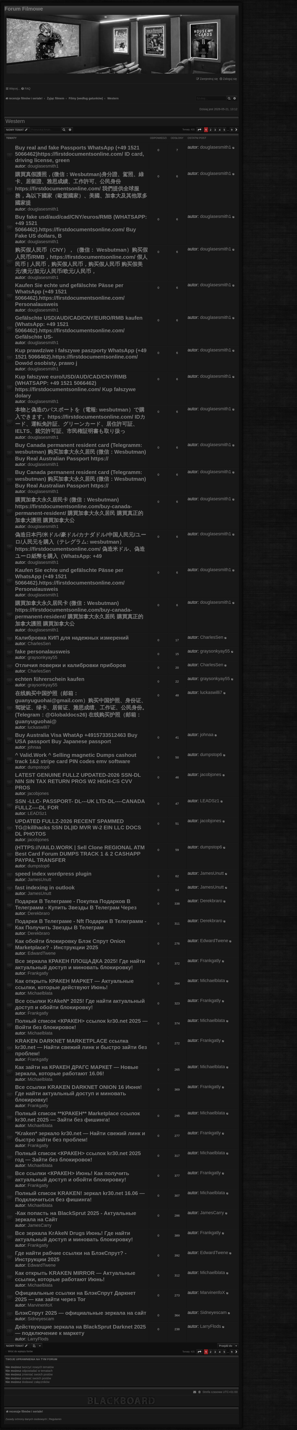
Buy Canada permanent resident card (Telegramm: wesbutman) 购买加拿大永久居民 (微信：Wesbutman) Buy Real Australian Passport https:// (80, 452)
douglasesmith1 (43, 166)
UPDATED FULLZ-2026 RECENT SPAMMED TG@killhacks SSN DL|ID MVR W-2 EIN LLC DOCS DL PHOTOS (78, 827)
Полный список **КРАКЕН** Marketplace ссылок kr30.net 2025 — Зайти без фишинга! (77, 1116)
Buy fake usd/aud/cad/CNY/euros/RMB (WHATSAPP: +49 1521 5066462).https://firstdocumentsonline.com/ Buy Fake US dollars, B (81, 226)
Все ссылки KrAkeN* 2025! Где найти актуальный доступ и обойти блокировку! (80, 1004)
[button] (199, 129)
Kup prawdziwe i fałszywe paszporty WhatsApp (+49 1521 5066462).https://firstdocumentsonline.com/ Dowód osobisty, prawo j (80, 356)
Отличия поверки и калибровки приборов (70, 665)
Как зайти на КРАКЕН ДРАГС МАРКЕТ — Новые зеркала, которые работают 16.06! (76, 1070)
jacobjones (38, 793)
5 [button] (224, 130)
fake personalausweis (42, 652)
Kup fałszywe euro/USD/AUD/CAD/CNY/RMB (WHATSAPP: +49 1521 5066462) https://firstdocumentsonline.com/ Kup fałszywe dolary (75, 386)
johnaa (34, 747)
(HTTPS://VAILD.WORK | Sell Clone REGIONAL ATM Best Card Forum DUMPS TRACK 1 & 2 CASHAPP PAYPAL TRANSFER (80, 853)
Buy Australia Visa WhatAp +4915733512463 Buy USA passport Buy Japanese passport (76, 738)
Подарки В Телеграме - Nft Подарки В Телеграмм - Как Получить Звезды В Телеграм (80, 924)
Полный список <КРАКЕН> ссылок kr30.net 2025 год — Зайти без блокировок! (78, 1156)
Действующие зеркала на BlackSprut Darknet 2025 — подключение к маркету (80, 1330)
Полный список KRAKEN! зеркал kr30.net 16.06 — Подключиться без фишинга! (80, 1196)
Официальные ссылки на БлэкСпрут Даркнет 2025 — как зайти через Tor (75, 1296)
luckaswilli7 (39, 727)
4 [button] (219, 130)
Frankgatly (38, 973)
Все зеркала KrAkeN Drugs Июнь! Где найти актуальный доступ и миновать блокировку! (74, 1236)
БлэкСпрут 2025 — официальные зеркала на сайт (80, 1313)
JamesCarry (39, 1225)
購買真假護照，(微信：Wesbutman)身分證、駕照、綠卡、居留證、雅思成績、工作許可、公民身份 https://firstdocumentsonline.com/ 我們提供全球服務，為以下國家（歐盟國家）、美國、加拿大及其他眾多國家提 (81, 188)
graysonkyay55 (42, 657)
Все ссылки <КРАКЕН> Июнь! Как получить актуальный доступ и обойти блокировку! (72, 1176)
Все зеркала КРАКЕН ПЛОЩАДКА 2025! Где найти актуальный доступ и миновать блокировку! (80, 964)
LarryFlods (38, 1338)
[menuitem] (228, 79)
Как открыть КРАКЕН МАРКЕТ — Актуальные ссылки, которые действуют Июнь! (74, 984)
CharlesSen (39, 643)
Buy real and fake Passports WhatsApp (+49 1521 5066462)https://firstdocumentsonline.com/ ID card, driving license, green (79, 154)
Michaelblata (40, 993)
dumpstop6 (39, 767)
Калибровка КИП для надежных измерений (72, 638)
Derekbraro (39, 913)
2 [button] (210, 130)
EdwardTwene (42, 953)
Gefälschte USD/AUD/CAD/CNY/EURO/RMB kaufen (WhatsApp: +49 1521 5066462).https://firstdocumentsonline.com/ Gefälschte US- (79, 327)
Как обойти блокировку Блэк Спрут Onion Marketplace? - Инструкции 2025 (70, 944)
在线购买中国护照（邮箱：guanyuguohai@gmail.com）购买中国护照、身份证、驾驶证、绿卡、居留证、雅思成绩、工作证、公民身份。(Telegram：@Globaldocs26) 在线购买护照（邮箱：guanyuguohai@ (81, 707)
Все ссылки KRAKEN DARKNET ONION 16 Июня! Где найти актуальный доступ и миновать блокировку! (78, 1093)
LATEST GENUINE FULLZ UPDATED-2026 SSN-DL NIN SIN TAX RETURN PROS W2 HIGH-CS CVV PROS (78, 781)
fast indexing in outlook (45, 888)
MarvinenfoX (40, 1305)
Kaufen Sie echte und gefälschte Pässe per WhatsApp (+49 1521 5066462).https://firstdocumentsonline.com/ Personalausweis (69, 294)
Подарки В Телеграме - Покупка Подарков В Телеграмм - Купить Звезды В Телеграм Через (75, 904)
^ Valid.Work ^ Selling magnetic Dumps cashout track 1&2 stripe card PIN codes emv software (75, 758)
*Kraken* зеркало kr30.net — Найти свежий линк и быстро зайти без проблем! (80, 1136)
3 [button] (215, 130)
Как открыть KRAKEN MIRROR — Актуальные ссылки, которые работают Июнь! (75, 1276)
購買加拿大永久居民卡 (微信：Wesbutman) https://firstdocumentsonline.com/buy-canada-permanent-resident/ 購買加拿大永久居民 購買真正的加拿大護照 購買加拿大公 (79, 510)
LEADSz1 (37, 813)
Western (15, 121)
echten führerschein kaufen (49, 679)
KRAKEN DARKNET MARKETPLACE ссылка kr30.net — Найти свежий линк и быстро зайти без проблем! (81, 1047)
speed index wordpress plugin (53, 874)
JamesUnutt (39, 879)
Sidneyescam (41, 1318)
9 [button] (231, 130)
